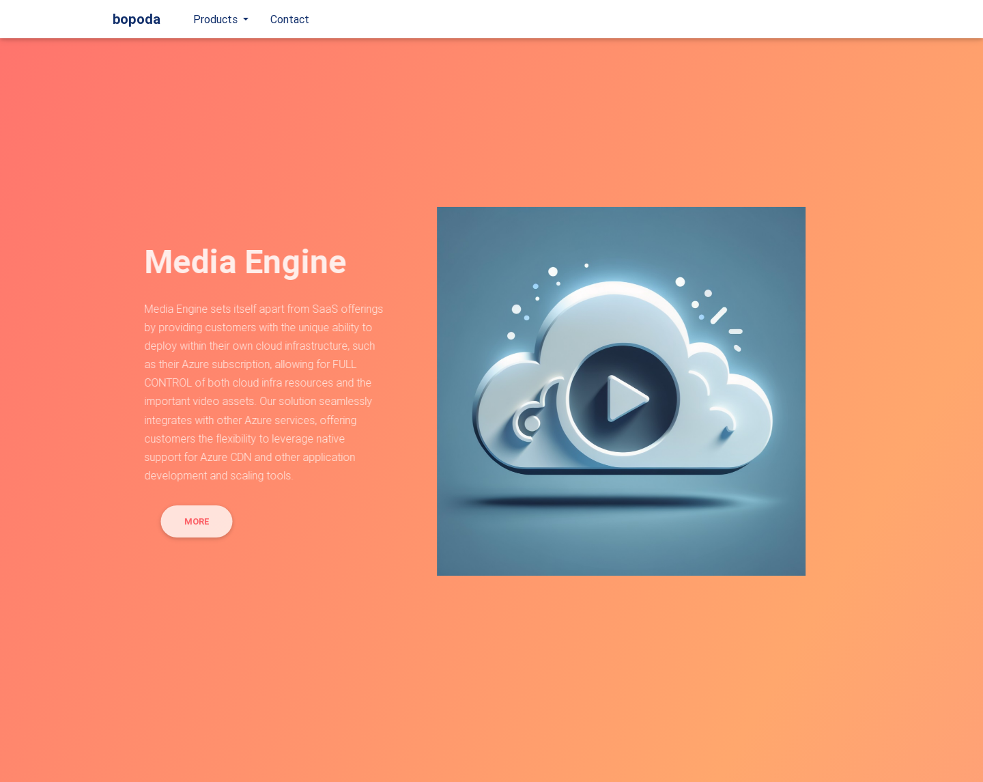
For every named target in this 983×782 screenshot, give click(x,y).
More (190, 521)
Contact (289, 22)
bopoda (136, 21)
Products (216, 22)
